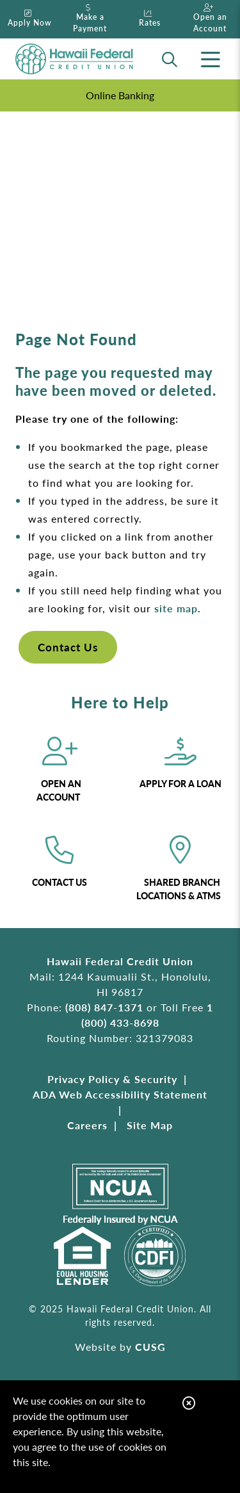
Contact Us (68, 647)
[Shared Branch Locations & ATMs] (180, 869)
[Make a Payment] (90, 19)
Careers (87, 1125)
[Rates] (150, 19)
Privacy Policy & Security (112, 1079)
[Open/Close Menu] (210, 58)
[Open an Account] (210, 19)
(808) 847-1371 (104, 1007)
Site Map (150, 1125)
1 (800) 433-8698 (147, 1015)
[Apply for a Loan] (180, 770)
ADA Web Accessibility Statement (120, 1094)
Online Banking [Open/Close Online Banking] (120, 95)
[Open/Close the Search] (170, 58)
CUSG (150, 1346)
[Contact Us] (59, 869)
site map (176, 608)
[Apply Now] (30, 19)
